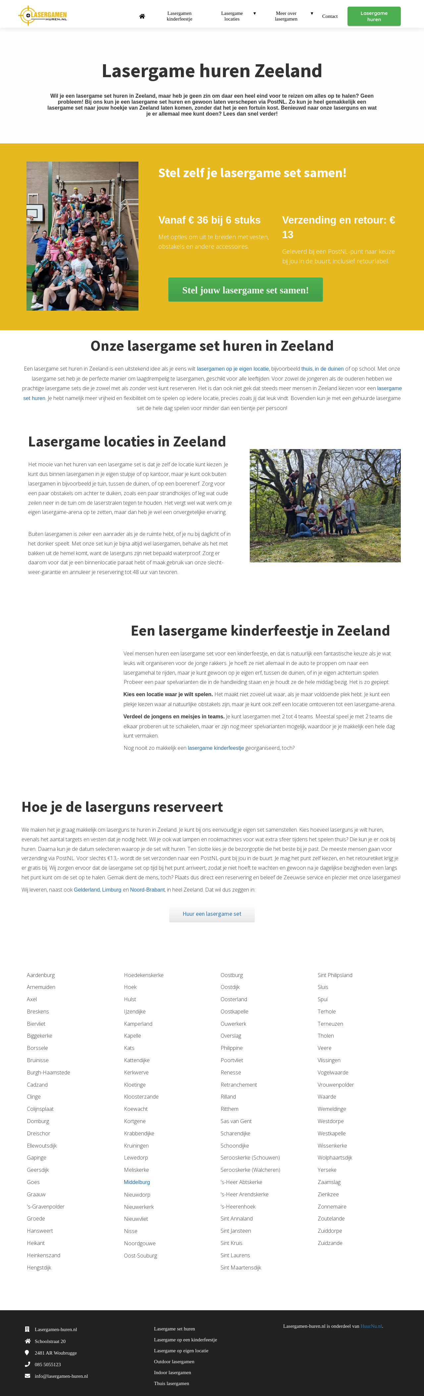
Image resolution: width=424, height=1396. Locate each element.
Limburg (112, 883)
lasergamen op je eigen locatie (232, 362)
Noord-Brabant (147, 883)
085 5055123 (48, 1358)
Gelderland (87, 883)
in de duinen (329, 362)
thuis (307, 362)
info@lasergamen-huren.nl (61, 1369)
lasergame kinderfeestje (216, 742)
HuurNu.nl (371, 1319)
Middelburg (137, 1176)
